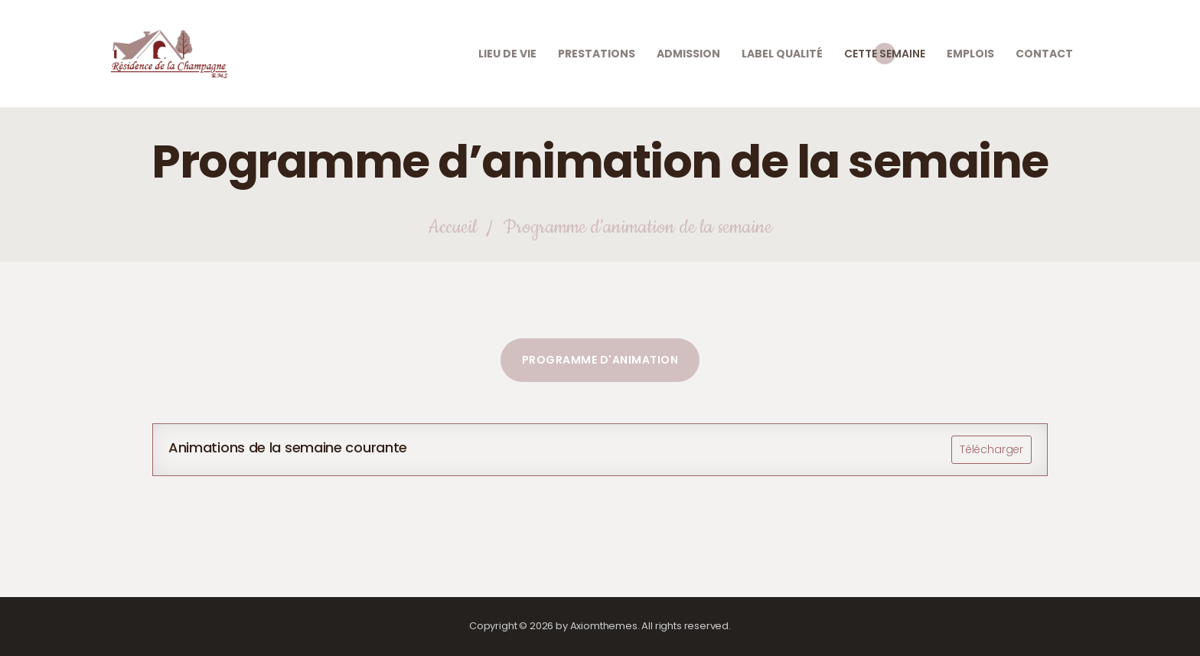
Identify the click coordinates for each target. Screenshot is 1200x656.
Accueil (452, 227)
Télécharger (991, 449)
